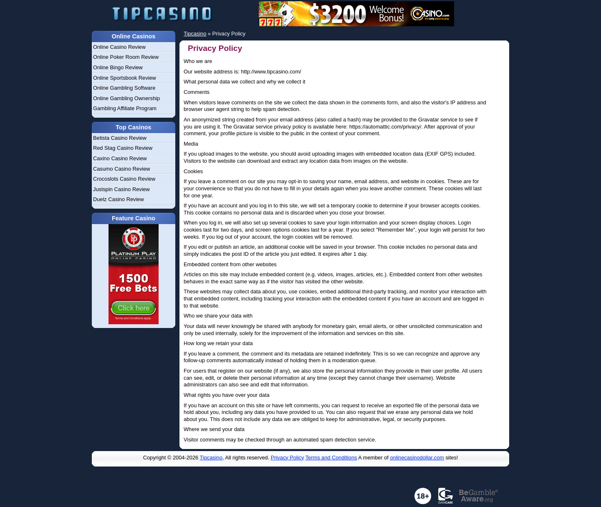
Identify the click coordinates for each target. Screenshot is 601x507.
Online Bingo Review (118, 67)
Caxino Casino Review (120, 158)
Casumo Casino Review (121, 169)
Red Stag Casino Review (122, 148)
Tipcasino (211, 457)
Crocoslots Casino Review (124, 179)
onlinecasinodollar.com (417, 457)
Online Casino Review (119, 47)
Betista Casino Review (119, 138)
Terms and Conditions (331, 457)
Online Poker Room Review (126, 57)
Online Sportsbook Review (124, 78)
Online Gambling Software (124, 88)
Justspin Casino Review (121, 189)
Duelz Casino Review (118, 199)
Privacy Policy (287, 457)
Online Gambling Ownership (126, 98)
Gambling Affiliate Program (125, 108)
